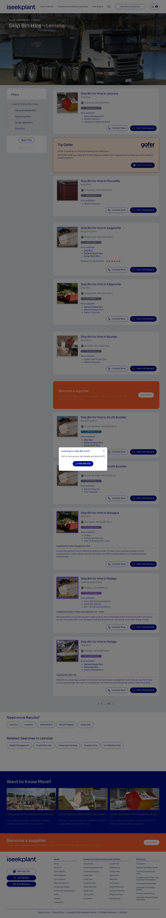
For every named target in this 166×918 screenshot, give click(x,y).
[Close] (103, 451)
